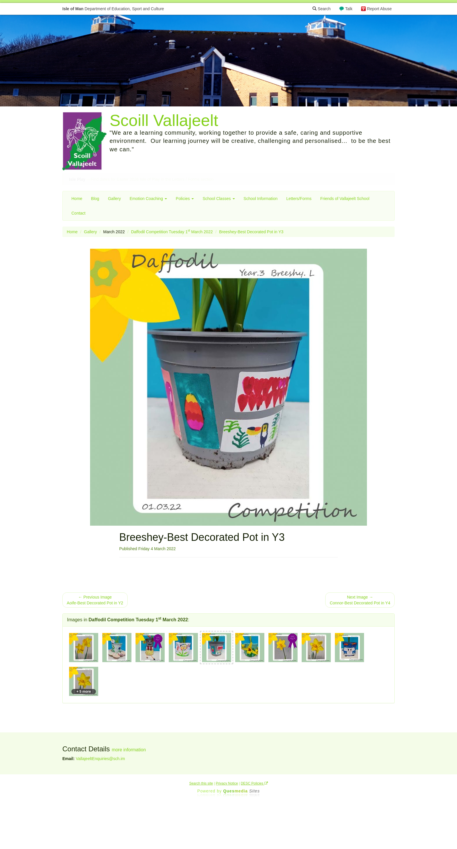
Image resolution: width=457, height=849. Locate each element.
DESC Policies (254, 783)
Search (321, 8)
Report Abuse (379, 8)
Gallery (114, 198)
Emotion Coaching (148, 198)
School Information (261, 198)
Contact (78, 213)
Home (76, 198)
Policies (185, 198)
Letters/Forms (298, 198)
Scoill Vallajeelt (164, 120)
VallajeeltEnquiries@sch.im (100, 758)
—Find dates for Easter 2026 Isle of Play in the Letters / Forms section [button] (141, 179)
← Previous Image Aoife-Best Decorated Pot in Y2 (95, 600)
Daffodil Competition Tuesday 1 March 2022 (172, 231)
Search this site (201, 783)
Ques (241, 791)
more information (129, 749)
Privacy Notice (227, 783)
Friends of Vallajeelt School (345, 198)
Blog (95, 198)
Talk (348, 8)
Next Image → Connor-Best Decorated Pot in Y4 (360, 600)
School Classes (219, 198)
